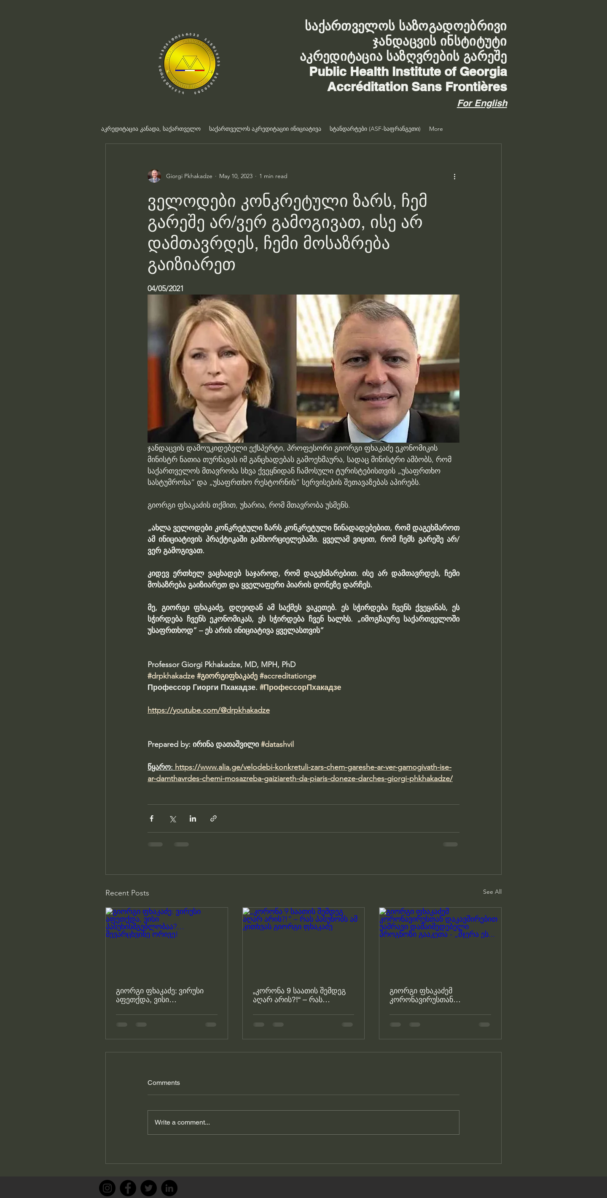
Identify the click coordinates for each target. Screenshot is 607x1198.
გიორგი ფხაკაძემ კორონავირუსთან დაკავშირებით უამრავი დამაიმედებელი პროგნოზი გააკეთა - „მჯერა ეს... (438, 995)
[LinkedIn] (169, 1188)
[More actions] (454, 176)
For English (482, 102)
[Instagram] (107, 1188)
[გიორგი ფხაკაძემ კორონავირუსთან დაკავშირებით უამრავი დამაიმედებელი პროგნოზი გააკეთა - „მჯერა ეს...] (440, 942)
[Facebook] (128, 1188)
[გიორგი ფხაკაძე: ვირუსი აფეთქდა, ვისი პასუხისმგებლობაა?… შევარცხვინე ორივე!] (167, 942)
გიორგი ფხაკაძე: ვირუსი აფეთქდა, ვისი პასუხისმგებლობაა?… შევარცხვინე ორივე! (160, 995)
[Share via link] (213, 818)
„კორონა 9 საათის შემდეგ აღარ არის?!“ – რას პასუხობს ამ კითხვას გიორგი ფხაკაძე (299, 995)
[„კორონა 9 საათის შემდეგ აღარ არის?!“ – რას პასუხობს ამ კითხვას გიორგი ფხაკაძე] (304, 942)
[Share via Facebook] (152, 818)
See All (492, 891)
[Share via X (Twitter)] (172, 818)
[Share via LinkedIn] (193, 818)
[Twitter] (148, 1188)
